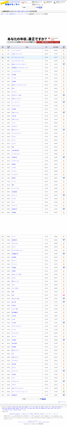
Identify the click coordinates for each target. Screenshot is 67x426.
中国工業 (14, 374)
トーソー (14, 236)
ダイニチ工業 (15, 288)
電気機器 (9, 408)
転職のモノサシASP (59, 2)
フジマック (14, 264)
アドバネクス (15, 360)
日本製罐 (14, 340)
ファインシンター (16, 105)
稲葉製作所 (14, 240)
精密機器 (17, 408)
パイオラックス (15, 160)
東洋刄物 (14, 364)
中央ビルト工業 (15, 298)
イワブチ (14, 198)
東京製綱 (14, 257)
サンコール (14, 205)
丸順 (13, 291)
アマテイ (14, 384)
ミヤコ (13, 377)
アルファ (14, 136)
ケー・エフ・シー (16, 102)
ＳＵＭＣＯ (14, 126)
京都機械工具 (15, 253)
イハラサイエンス (16, 153)
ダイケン (14, 246)
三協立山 (14, 305)
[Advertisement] (24, 25)
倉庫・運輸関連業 (42, 408)
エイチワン (14, 91)
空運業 (37, 408)
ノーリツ (14, 181)
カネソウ (14, 367)
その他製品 (21, 408)
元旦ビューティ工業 (16, 274)
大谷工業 (14, 315)
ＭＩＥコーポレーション (17, 250)
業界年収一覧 (37, 2)
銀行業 (58, 408)
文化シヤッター (15, 112)
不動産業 (19, 409)
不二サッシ (14, 260)
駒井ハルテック (15, 129)
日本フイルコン (15, 119)
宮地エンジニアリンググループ (19, 64)
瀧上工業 (14, 302)
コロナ (13, 284)
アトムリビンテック (16, 133)
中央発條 (14, 109)
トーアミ (14, 329)
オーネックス (15, 371)
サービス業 (24, 409)
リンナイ (14, 143)
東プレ (13, 88)
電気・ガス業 (26, 408)
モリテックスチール (16, 326)
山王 (13, 353)
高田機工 (14, 164)
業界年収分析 (48, 2)
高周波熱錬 (14, 191)
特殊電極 (14, 212)
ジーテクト (14, 171)
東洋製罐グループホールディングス (20, 67)
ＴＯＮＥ (14, 167)
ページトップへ (62, 401)
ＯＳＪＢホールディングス (21, 11)
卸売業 (52, 408)
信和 (13, 295)
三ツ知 (13, 319)
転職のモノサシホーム (27, 2)
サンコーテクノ (15, 333)
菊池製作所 (14, 395)
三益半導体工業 (15, 150)
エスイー (14, 140)
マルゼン (14, 277)
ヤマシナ (14, 336)
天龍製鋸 (14, 267)
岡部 (13, 184)
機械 (6, 408)
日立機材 (14, 81)
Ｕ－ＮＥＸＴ (15, 174)
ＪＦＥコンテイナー (16, 71)
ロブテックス (15, 243)
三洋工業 (14, 322)
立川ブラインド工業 (16, 95)
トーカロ (14, 78)
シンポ (13, 122)
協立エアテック (15, 350)
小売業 (55, 408)
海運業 (34, 408)
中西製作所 (14, 157)
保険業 (11, 409)
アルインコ (14, 195)
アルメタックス (15, 381)
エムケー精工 (15, 309)
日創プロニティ (15, 357)
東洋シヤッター (15, 281)
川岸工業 (14, 116)
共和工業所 (14, 343)
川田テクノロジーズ (16, 98)
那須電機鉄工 (15, 312)
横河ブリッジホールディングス (19, 85)
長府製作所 (14, 209)
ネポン (13, 202)
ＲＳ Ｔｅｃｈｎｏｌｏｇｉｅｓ (19, 391)
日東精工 (14, 271)
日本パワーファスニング (17, 388)
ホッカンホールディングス (18, 60)
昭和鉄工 (14, 178)
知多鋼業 (14, 346)
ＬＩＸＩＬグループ (16, 50)
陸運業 (31, 408)
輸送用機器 (13, 408)
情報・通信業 (48, 408)
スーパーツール (15, 188)
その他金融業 (15, 409)
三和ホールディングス (17, 53)
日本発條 (14, 74)
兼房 (13, 147)
